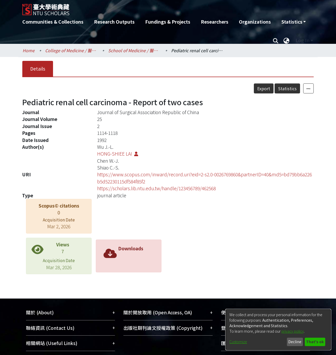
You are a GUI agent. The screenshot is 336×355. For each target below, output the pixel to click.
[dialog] (278, 329)
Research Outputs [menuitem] (114, 21)
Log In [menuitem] (302, 40)
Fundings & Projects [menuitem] (167, 21)
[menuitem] (293, 21)
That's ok (315, 341)
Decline (294, 341)
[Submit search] (275, 40)
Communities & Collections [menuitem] (52, 21)
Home (29, 50)
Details (37, 68)
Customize (238, 341)
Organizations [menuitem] (255, 21)
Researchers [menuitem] (214, 21)
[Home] (139, 7)
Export (263, 88)
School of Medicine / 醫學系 (134, 50)
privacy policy (292, 331)
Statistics (287, 88)
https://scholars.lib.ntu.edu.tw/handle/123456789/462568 (156, 188)
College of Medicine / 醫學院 (71, 50)
